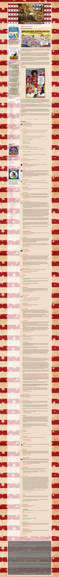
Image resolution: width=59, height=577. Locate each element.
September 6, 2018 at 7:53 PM (27, 506)
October (11, 116)
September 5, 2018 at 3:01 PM (27, 446)
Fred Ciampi (24, 179)
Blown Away (12, 124)
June (11, 218)
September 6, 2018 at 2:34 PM (27, 501)
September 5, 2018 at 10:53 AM (27, 354)
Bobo (23, 430)
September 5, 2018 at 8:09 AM (27, 246)
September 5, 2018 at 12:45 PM (27, 427)
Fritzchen (24, 436)
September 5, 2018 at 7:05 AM (27, 228)
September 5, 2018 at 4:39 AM (27, 160)
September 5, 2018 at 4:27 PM (27, 464)
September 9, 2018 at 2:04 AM (27, 526)
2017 (10, 141)
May (11, 135)
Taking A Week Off (12, 125)
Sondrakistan (10, 165)
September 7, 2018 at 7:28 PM (27, 512)
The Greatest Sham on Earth (14, 128)
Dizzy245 (24, 237)
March (11, 137)
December (11, 198)
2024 (10, 105)
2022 (10, 192)
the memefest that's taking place (38, 381)
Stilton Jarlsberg (25, 457)
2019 (10, 111)
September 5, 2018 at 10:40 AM (27, 339)
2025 (10, 104)
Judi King (24, 320)
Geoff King (24, 192)
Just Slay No (12, 122)
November (11, 199)
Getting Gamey (12, 123)
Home (35, 537)
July (11, 217)
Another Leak (12, 119)
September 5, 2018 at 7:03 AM (27, 198)
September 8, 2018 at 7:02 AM (27, 519)
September (12, 117)
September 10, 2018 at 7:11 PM (27, 532)
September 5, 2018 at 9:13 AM (27, 292)
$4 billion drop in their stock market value (43, 105)
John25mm (24, 475)
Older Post (48, 537)
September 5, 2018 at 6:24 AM (27, 184)
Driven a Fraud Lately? (13, 205)
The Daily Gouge (11, 166)
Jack (23, 275)
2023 (10, 106)
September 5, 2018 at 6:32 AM (27, 189)
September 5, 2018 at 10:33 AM (27, 331)
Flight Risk (11, 211)
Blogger (34, 573)
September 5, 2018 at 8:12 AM (27, 251)
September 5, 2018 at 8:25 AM (27, 272)
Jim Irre (24, 158)
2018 (10, 112)
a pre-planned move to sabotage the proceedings (38, 52)
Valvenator (24, 504)
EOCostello (24, 254)
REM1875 (24, 163)
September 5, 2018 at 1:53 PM (27, 433)
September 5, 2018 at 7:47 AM (27, 234)
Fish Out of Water (25, 201)
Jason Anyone (25, 146)
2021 (10, 109)
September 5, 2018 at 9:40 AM (27, 300)
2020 (10, 110)
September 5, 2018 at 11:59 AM (27, 397)
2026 (10, 103)
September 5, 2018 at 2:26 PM (27, 440)
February (11, 223)
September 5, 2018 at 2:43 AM (27, 155)
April (11, 136)
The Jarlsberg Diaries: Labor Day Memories (14, 129)
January (11, 224)
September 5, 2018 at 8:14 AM (27, 265)
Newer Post (23, 537)
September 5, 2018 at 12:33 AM (27, 126)
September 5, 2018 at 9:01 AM (27, 284)
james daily (24, 308)
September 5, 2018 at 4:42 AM (27, 166)
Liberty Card (24, 249)
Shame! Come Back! (13, 118)
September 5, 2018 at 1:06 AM (27, 143)
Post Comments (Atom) (27, 539)
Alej (23, 334)
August (11, 131)
